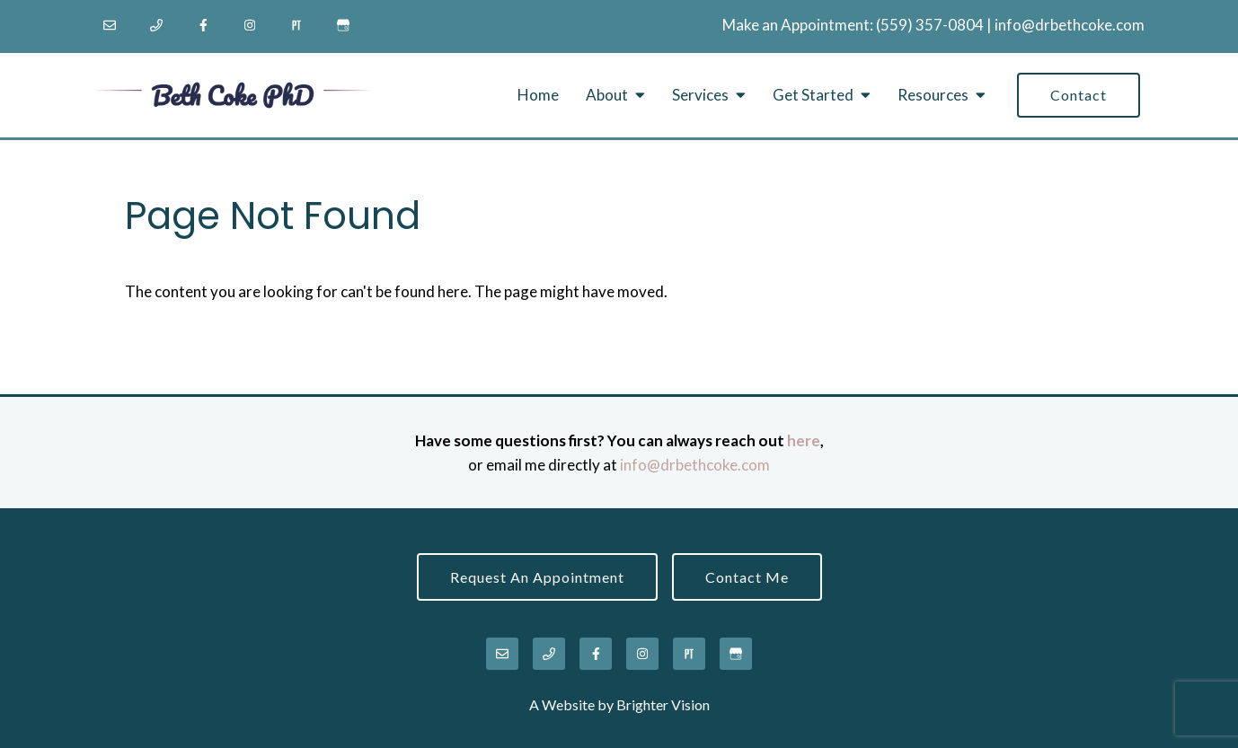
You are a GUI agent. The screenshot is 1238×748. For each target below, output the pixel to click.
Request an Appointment (537, 576)
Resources (933, 95)
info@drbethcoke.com (1070, 24)
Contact (1078, 94)
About (607, 95)
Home (538, 95)
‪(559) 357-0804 (930, 24)
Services (700, 95)
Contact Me (747, 576)
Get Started (813, 95)
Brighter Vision (663, 704)
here (803, 440)
